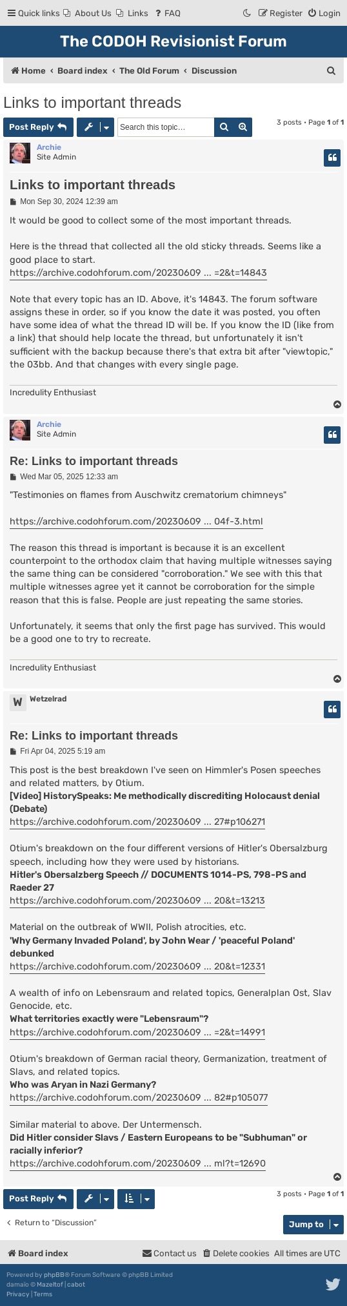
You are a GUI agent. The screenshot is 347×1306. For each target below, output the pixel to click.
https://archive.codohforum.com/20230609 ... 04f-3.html (136, 521)
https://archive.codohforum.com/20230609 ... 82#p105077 (139, 1097)
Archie (49, 147)
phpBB (54, 1275)
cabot (76, 1285)
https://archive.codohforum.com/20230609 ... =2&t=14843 (138, 272)
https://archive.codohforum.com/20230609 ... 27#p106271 (137, 821)
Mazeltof (50, 1285)
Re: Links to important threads (94, 461)
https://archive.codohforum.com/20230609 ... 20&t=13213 (137, 900)
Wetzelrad (48, 698)
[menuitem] (87, 13)
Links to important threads (92, 102)
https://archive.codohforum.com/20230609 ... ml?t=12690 (138, 1163)
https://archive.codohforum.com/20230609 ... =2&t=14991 (137, 1032)
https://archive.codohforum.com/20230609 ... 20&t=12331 (137, 966)
